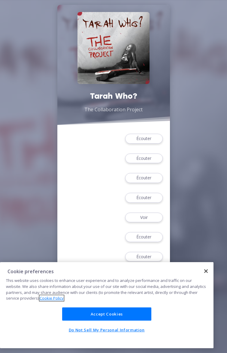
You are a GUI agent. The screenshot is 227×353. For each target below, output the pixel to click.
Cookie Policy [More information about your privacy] (52, 298)
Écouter (144, 138)
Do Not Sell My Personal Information (107, 330)
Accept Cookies (107, 314)
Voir (144, 217)
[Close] (206, 271)
